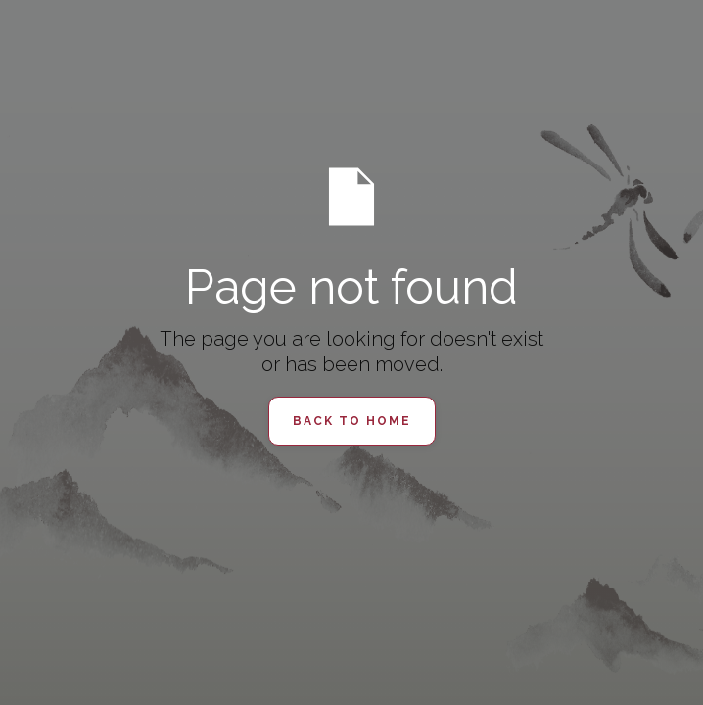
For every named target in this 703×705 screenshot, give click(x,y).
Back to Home (352, 421)
